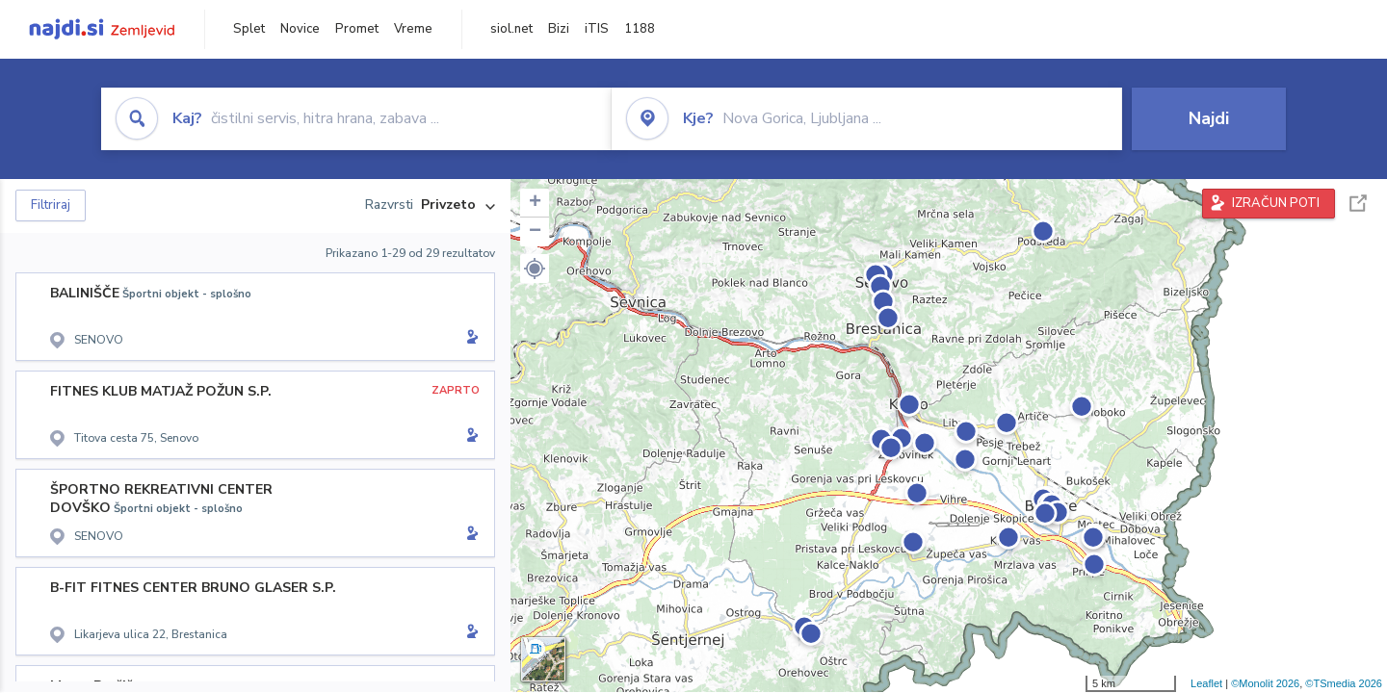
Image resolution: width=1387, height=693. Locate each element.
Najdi (1209, 118)
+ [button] (535, 203)
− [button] (535, 232)
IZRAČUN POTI (1276, 203)
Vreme (413, 29)
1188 (639, 29)
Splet (249, 29)
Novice (300, 29)
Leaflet (1206, 683)
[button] (534, 268)
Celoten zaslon (1358, 203)
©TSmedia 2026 (1343, 683)
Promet (357, 29)
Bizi (558, 29)
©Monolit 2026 (1265, 683)
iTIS (597, 29)
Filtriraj (50, 205)
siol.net (511, 29)
